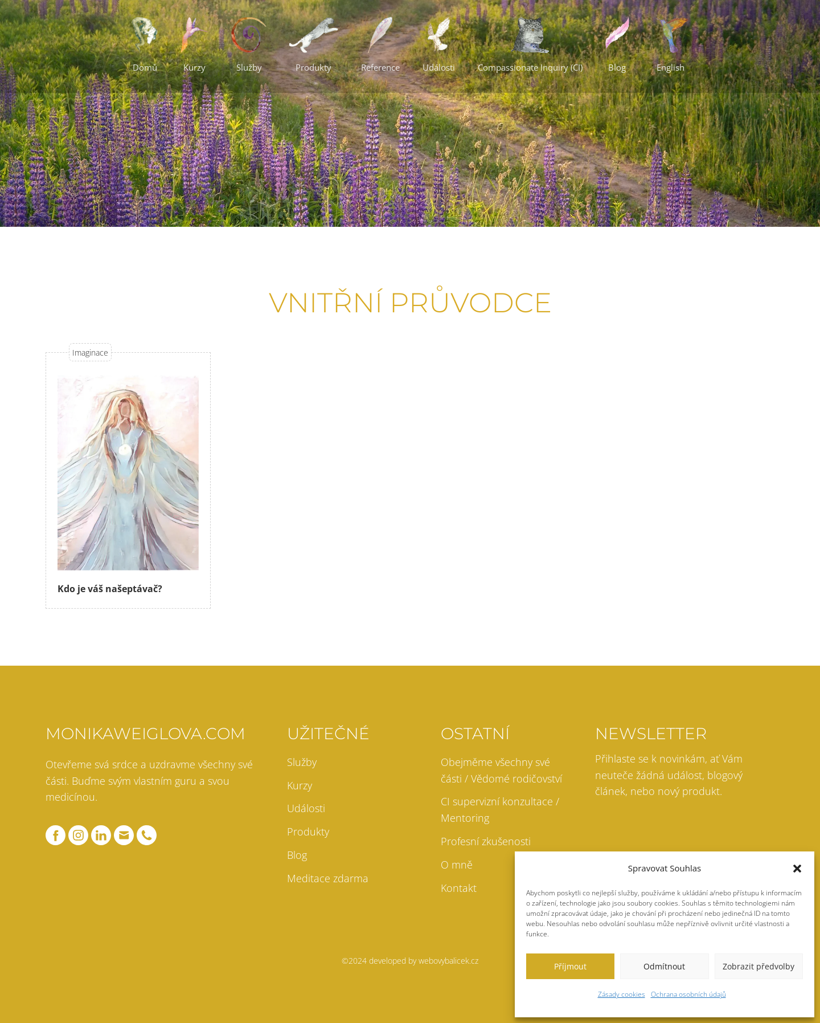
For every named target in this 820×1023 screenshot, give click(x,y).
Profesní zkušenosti (486, 841)
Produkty (308, 831)
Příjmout (570, 966)
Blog (297, 855)
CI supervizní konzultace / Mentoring (500, 809)
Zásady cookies (621, 994)
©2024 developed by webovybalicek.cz (410, 960)
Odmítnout (664, 966)
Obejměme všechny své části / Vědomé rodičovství (501, 770)
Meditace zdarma (327, 878)
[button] (797, 868)
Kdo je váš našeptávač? (110, 588)
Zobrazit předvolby (758, 966)
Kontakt (459, 888)
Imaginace (90, 352)
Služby (302, 762)
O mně (457, 864)
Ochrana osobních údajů (688, 994)
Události (306, 808)
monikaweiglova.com (145, 733)
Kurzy (299, 785)
